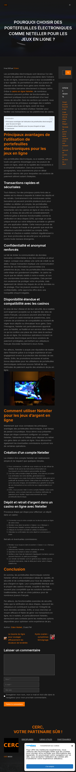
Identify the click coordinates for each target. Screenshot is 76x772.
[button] (72, 746)
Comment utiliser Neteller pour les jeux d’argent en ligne (25, 126)
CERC (5, 756)
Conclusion (10, 128)
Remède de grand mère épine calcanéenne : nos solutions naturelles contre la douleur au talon (65, 145)
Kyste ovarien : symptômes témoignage (41, 637)
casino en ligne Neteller (22, 91)
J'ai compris (49, 766)
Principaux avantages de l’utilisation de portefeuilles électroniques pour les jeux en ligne (29, 122)
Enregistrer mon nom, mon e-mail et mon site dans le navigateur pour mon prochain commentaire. (30, 695)
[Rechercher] (68, 72)
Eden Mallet (16, 627)
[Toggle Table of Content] (50, 118)
